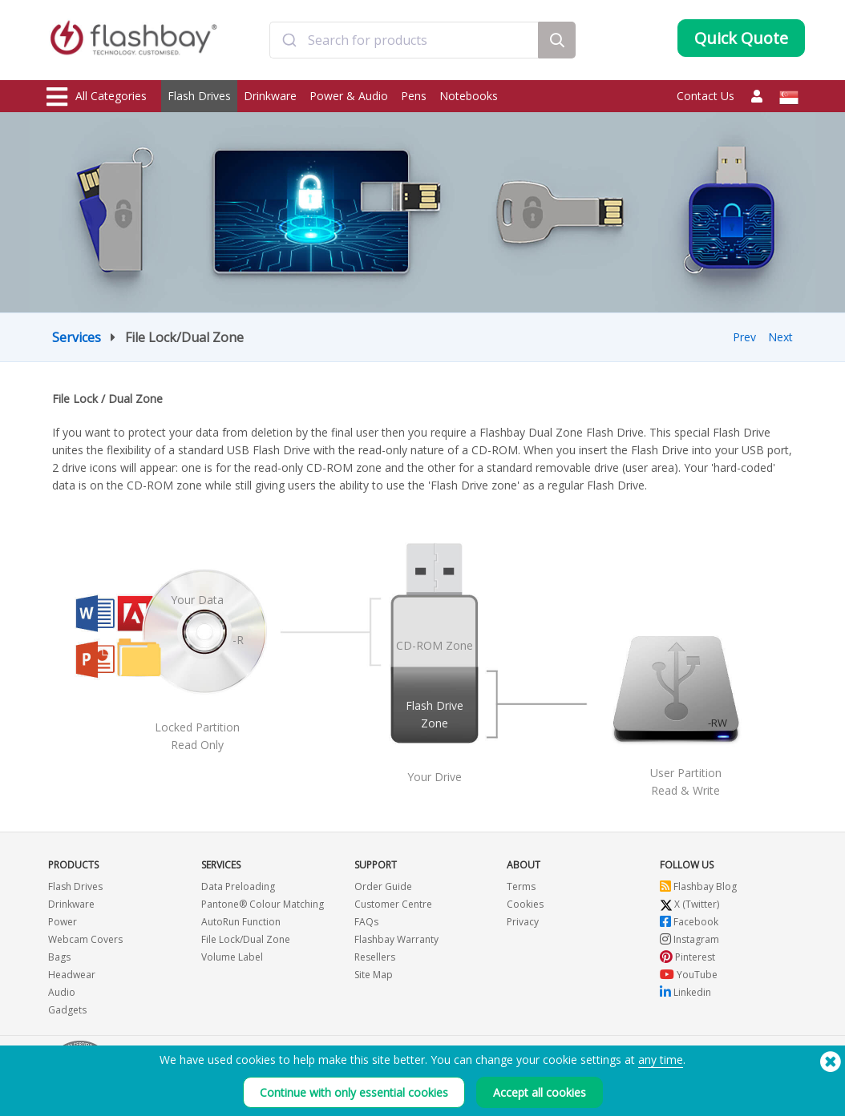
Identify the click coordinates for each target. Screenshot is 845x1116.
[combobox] (404, 42)
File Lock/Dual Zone (245, 939)
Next (780, 336)
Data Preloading (238, 886)
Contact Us (705, 95)
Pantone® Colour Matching (262, 904)
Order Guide (383, 886)
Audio (61, 992)
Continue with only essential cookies (354, 1092)
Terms (521, 886)
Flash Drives (199, 95)
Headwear (71, 974)
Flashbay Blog (698, 886)
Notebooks (468, 95)
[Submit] (289, 42)
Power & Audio (348, 95)
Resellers (374, 957)
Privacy (523, 922)
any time (660, 1059)
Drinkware (270, 95)
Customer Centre (393, 904)
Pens (414, 95)
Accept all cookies (539, 1092)
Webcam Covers (85, 939)
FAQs (366, 922)
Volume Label (232, 957)
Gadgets (67, 1010)
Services (76, 337)
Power (62, 922)
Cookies (525, 904)
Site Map (373, 974)
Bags (59, 957)
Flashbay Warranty (396, 939)
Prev (744, 336)
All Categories (96, 97)
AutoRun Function (241, 922)
